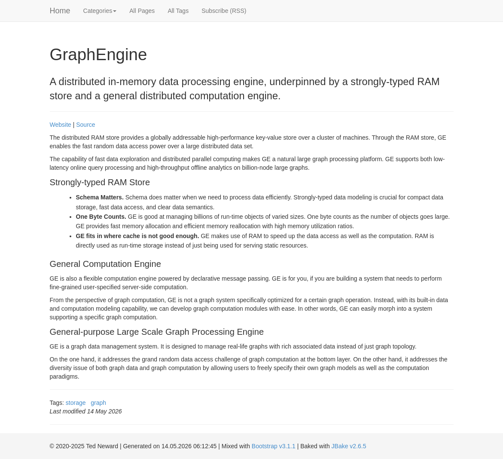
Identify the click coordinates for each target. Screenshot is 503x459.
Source (85, 124)
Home (60, 10)
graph (98, 402)
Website (60, 124)
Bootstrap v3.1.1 (274, 446)
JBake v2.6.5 (349, 446)
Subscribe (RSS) (223, 10)
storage (76, 402)
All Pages (142, 10)
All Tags (178, 10)
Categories (100, 10)
